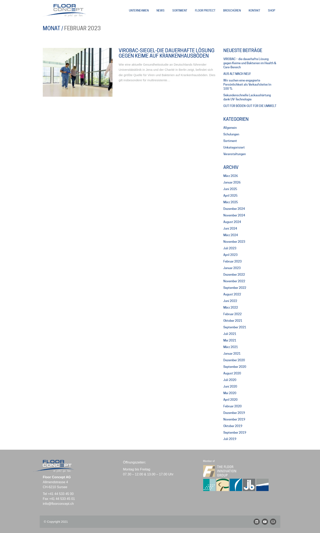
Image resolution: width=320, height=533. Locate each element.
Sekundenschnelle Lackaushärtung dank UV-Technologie (247, 97)
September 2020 (234, 367)
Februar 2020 (232, 406)
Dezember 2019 (234, 413)
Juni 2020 (230, 386)
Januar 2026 (232, 182)
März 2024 (230, 235)
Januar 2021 (232, 353)
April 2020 (230, 400)
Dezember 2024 (234, 209)
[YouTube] (265, 522)
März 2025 (230, 202)
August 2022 (232, 294)
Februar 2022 (232, 314)
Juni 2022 (230, 301)
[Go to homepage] (64, 10)
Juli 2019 (229, 439)
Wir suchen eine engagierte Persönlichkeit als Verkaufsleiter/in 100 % (247, 85)
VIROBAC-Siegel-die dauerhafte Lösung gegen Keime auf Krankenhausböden (166, 53)
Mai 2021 (229, 340)
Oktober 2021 (232, 321)
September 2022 (234, 288)
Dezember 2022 (234, 274)
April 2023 (230, 255)
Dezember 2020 (234, 360)
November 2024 (234, 215)
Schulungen (231, 134)
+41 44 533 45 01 (62, 498)
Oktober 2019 (232, 426)
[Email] (273, 522)
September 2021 (234, 327)
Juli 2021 (229, 334)
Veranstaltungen (234, 154)
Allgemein (230, 128)
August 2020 (232, 373)
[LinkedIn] (257, 522)
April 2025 (230, 195)
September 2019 (234, 432)
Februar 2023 (232, 261)
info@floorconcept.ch (58, 503)
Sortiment (230, 141)
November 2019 (234, 419)
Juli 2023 (229, 248)
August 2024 (232, 222)
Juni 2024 (230, 228)
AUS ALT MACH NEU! (237, 74)
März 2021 (230, 347)
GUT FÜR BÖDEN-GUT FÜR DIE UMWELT (249, 106)
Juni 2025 (230, 189)
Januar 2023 (232, 268)
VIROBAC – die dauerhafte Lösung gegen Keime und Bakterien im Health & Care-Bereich (249, 63)
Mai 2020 (229, 393)
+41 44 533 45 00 (61, 494)
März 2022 (230, 307)
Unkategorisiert (234, 147)
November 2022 (234, 281)
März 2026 (230, 176)
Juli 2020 (229, 380)
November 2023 (234, 242)
